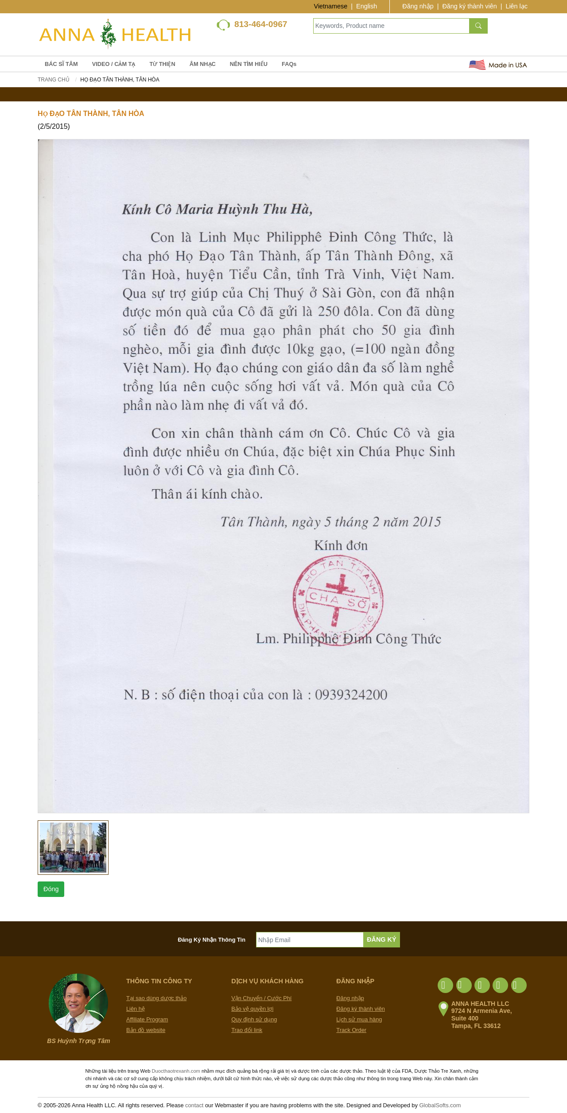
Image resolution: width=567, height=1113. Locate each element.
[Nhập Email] (310, 939)
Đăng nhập (417, 6)
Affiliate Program (147, 1019)
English (366, 6)
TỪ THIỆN (162, 64)
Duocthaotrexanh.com (175, 1071)
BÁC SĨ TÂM (61, 64)
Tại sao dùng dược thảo (156, 998)
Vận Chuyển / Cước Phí (261, 998)
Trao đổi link (246, 1030)
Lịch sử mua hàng (359, 1019)
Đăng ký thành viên (469, 6)
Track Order (351, 1030)
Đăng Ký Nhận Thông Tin (212, 939)
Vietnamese (331, 6)
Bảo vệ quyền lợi (252, 1008)
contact (194, 1105)
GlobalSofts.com (440, 1105)
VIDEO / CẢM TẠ (114, 64)
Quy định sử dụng (254, 1019)
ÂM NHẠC (203, 64)
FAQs (289, 64)
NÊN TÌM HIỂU (249, 64)
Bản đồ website (145, 1030)
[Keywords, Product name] (391, 26)
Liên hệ (135, 1008)
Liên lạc (516, 6)
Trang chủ (54, 80)
